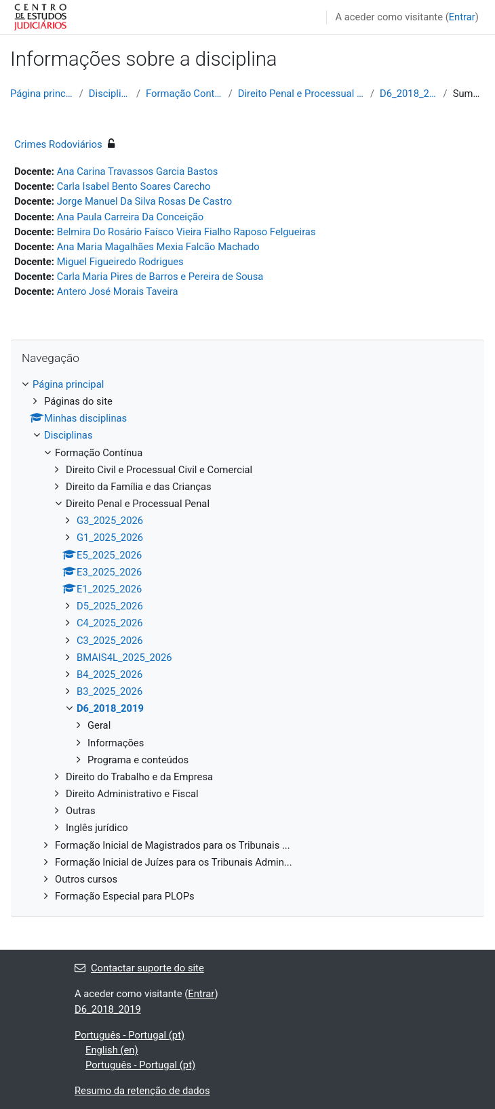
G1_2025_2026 (110, 537)
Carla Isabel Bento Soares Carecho (134, 186)
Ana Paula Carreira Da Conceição (130, 217)
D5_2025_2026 (110, 606)
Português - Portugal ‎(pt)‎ (129, 1035)
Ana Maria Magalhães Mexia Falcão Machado (158, 247)
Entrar (462, 17)
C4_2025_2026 (110, 623)
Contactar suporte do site (139, 968)
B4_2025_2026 (109, 674)
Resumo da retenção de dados (142, 1091)
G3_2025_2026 (110, 521)
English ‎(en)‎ (111, 1050)
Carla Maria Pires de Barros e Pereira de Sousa (160, 276)
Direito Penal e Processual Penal (301, 93)
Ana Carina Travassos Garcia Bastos (137, 171)
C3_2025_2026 (110, 640)
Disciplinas (110, 93)
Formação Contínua (184, 93)
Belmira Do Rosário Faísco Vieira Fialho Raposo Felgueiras (186, 232)
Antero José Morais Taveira (117, 291)
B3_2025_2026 (109, 691)
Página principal (42, 93)
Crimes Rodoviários (58, 144)
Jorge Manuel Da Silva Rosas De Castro (145, 201)
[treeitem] (247, 640)
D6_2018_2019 (408, 93)
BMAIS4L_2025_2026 (124, 657)
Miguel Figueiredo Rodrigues (120, 262)
